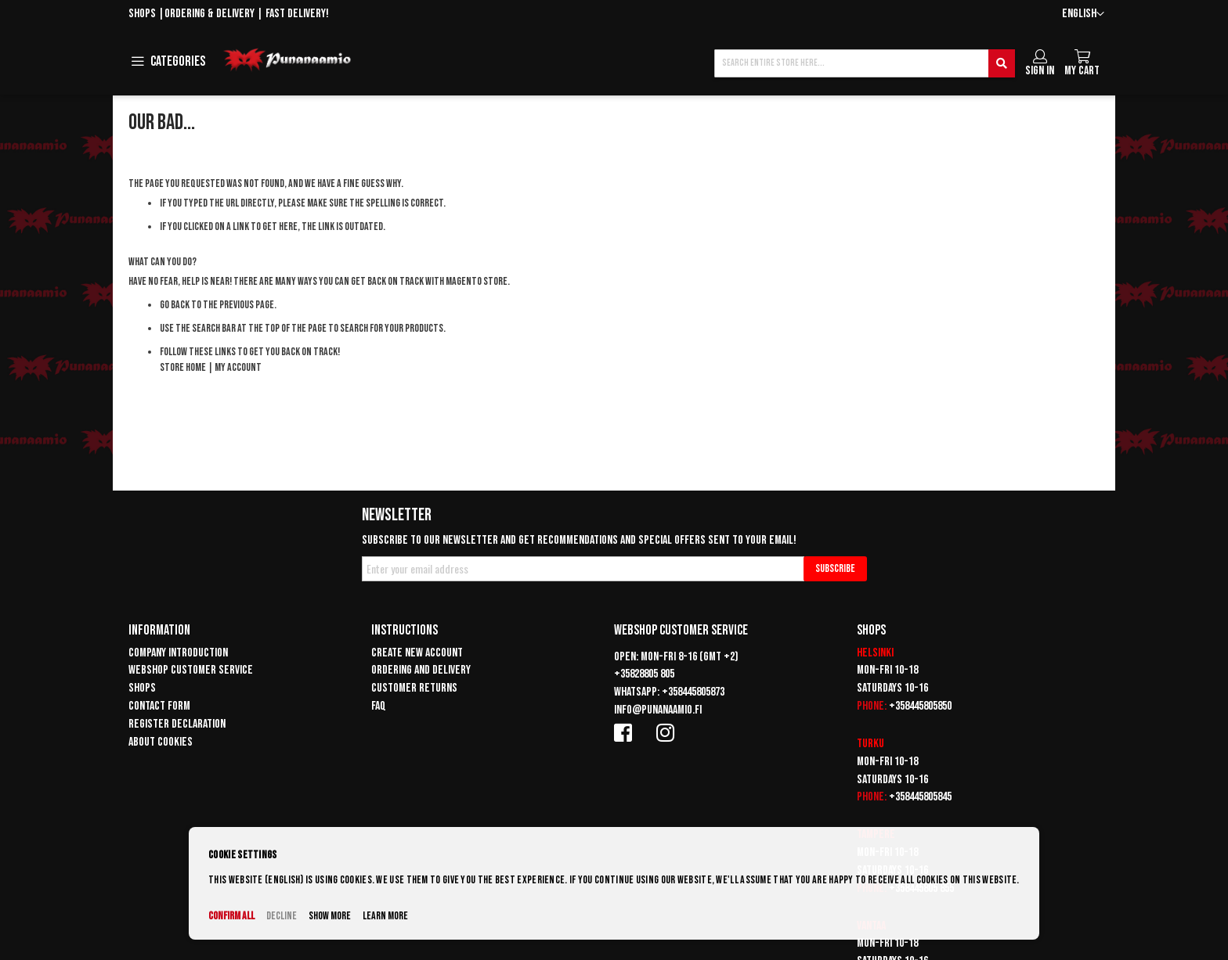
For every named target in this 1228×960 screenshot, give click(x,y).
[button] (1083, 14)
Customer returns (414, 688)
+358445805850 (920, 706)
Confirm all (231, 915)
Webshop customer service (190, 670)
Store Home (183, 367)
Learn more (385, 915)
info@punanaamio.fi (658, 710)
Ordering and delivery (421, 670)
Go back (175, 304)
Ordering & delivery (209, 13)
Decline (281, 915)
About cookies (160, 742)
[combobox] (864, 63)
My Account (238, 367)
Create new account (417, 652)
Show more (330, 915)
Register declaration (177, 724)
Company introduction (178, 652)
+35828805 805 (644, 674)
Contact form (159, 706)
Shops (142, 13)
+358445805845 (920, 796)
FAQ (378, 706)
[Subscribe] (835, 568)
